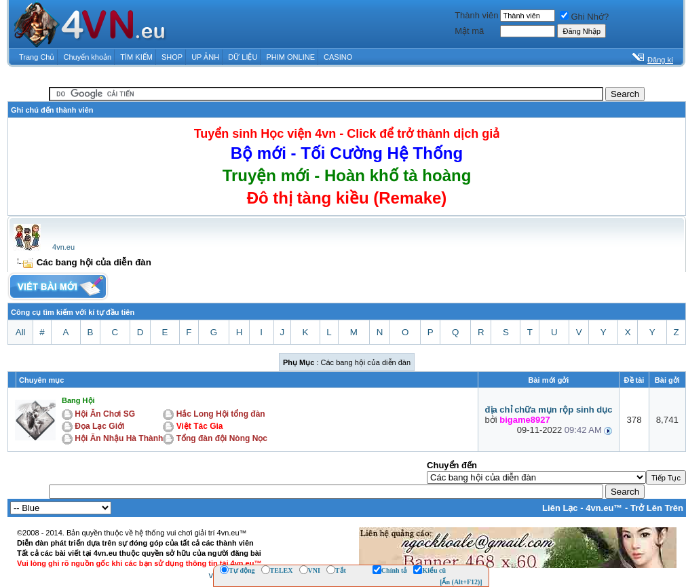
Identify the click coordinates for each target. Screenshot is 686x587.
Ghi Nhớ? (584, 17)
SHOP (172, 57)
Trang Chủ (36, 57)
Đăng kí (660, 60)
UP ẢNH (205, 57)
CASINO (338, 57)
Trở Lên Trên (656, 508)
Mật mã (469, 31)
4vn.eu (63, 247)
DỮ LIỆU (242, 57)
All (21, 332)
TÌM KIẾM (136, 57)
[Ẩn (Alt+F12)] (461, 582)
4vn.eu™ (604, 508)
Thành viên (476, 15)
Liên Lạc (560, 508)
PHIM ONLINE (290, 57)
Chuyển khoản (88, 57)
